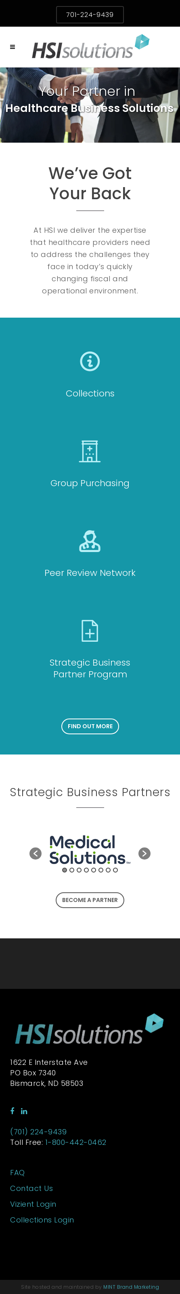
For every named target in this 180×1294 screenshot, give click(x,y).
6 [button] (100, 870)
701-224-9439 (90, 14)
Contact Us (31, 1188)
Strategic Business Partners (90, 792)
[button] (35, 853)
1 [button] (64, 870)
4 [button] (86, 870)
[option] (90, 849)
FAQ (17, 1172)
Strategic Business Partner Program (90, 668)
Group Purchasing (90, 483)
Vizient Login (33, 1204)
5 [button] (93, 870)
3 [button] (79, 870)
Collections (90, 393)
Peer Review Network (90, 573)
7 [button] (108, 870)
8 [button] (115, 870)
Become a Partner (90, 900)
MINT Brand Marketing (131, 1286)
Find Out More (90, 726)
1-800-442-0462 (76, 1142)
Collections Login (42, 1220)
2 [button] (71, 870)
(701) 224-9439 (38, 1132)
